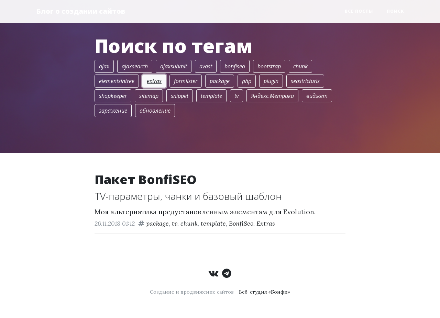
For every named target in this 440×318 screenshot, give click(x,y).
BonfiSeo (241, 223)
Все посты (359, 11)
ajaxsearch (135, 66)
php (246, 81)
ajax (104, 66)
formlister (185, 81)
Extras (265, 223)
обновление (155, 110)
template (211, 96)
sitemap (148, 96)
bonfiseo (234, 66)
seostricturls (305, 81)
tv (236, 96)
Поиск (395, 11)
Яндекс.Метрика (272, 96)
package (220, 81)
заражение (113, 110)
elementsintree (116, 81)
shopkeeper (113, 96)
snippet (179, 96)
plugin (271, 81)
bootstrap (269, 66)
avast (205, 66)
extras (154, 81)
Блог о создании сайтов (80, 11)
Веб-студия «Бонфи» (264, 292)
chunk (300, 66)
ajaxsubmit (173, 66)
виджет (317, 96)
